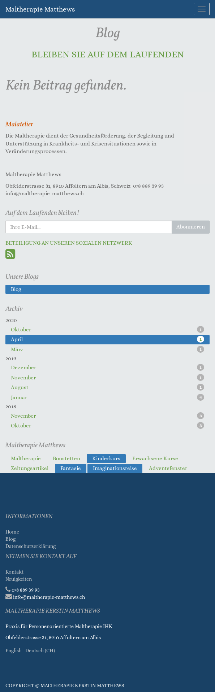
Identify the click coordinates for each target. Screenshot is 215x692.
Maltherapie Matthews (40, 9)
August (107, 387)
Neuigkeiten (18, 579)
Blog (10, 539)
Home (12, 532)
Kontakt (14, 572)
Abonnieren (190, 226)
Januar (107, 397)
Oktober (107, 329)
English (13, 650)
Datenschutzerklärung (31, 546)
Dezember (107, 367)
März (107, 349)
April (107, 339)
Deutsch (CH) (40, 650)
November (107, 377)
